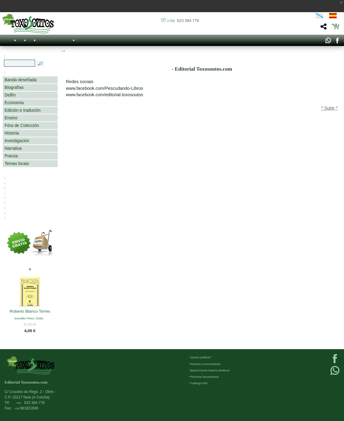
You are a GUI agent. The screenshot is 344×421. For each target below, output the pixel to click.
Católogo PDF (199, 383)
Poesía (11, 155)
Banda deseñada (21, 79)
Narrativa (13, 148)
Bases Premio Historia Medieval (210, 370)
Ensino (11, 117)
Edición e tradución (23, 110)
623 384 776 (183, 20)
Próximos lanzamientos (205, 376)
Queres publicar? (201, 357)
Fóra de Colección (22, 125)
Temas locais (17, 163)
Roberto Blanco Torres (30, 311)
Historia (12, 133)
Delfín (10, 95)
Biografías (14, 87)
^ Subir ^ (329, 108)
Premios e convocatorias (206, 364)
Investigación (17, 140)
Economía (14, 102)
